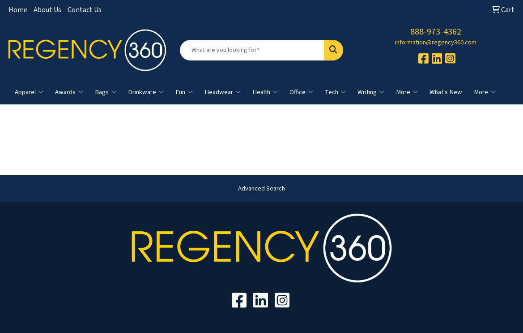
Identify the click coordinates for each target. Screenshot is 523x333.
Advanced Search (261, 188)
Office (301, 92)
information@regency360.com (435, 42)
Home (18, 10)
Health (265, 92)
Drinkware (146, 92)
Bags (105, 92)
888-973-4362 (435, 32)
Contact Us (85, 10)
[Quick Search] (252, 50)
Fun (184, 92)
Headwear (222, 92)
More (407, 92)
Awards (69, 92)
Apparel (29, 92)
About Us (47, 10)
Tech (335, 92)
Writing (370, 92)
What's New (445, 92)
